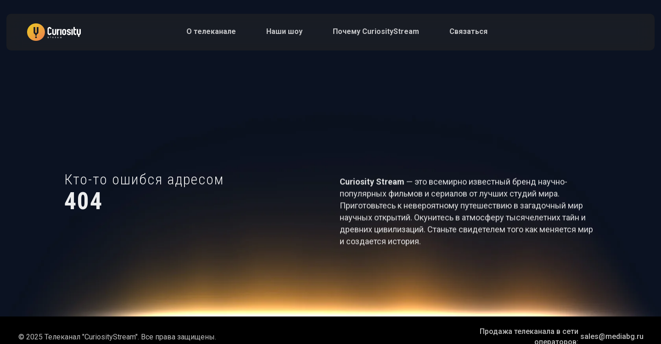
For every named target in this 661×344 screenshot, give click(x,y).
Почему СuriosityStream (376, 31)
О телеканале (211, 31)
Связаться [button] (468, 31)
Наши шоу (284, 31)
